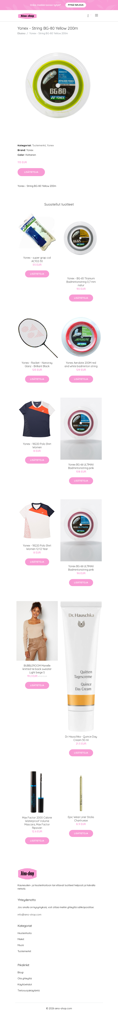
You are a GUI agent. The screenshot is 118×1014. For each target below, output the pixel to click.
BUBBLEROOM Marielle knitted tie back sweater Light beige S (37, 669)
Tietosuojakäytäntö (29, 990)
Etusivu (21, 33)
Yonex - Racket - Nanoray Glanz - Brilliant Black (37, 364)
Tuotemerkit (39, 145)
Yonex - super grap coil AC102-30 (37, 259)
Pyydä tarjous (75, 5)
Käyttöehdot (25, 984)
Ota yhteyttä (25, 978)
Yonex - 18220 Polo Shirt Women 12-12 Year (37, 547)
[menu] (97, 15)
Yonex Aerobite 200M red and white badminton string (80, 364)
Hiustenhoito (25, 933)
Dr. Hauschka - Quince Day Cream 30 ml (81, 738)
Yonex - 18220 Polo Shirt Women (37, 445)
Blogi (20, 972)
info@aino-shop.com (29, 914)
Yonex (50, 145)
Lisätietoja (31, 172)
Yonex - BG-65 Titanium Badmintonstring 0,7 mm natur (81, 282)
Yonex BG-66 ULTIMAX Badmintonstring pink (81, 466)
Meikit (21, 939)
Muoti (21, 945)
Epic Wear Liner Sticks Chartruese (81, 818)
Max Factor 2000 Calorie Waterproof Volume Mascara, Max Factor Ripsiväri (37, 822)
